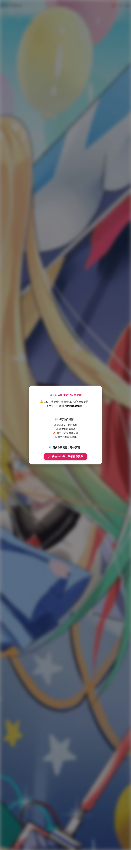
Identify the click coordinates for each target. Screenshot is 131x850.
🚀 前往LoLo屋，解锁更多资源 (65, 456)
